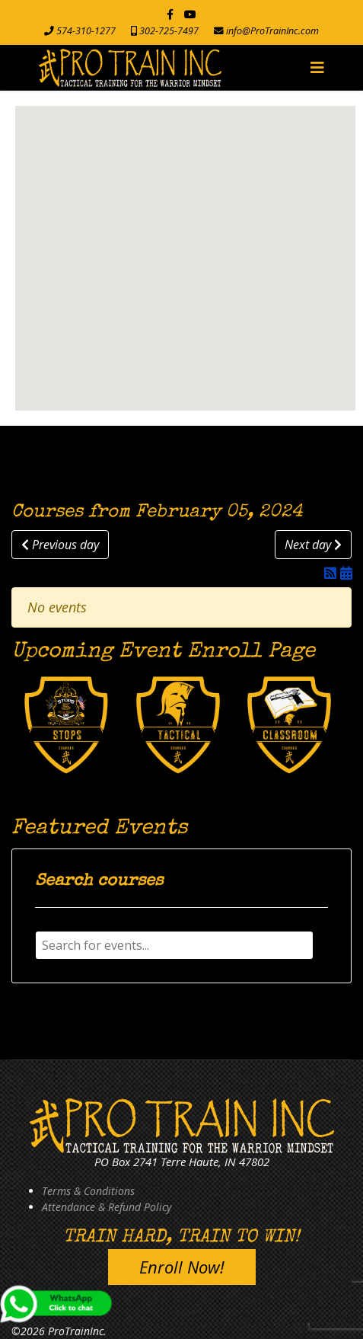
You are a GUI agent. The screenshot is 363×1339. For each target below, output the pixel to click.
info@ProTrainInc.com (272, 30)
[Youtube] (190, 14)
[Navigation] (317, 68)
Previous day (60, 544)
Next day (313, 544)
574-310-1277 (86, 30)
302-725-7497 (169, 30)
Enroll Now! (181, 1266)
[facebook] (170, 14)
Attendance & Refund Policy (106, 1207)
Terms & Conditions (88, 1191)
